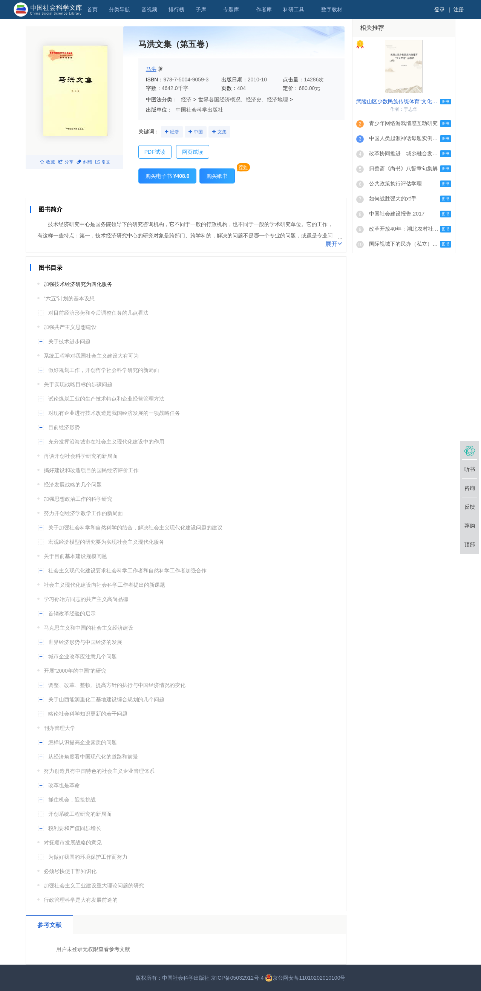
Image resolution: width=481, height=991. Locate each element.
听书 (469, 469)
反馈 (469, 507)
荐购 (243, 167)
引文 (102, 162)
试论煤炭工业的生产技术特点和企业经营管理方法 (106, 399)
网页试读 (192, 152)
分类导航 (119, 9)
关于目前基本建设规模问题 (75, 556)
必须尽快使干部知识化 (70, 871)
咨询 (469, 488)
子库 (201, 9)
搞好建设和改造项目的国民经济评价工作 (91, 470)
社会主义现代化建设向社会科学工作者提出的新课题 (104, 585)
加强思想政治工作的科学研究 (78, 499)
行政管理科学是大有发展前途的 (81, 900)
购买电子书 (168, 176)
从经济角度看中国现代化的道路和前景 (93, 757)
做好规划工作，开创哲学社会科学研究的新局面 (103, 370)
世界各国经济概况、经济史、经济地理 (243, 99)
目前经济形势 (64, 427)
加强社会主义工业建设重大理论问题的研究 (94, 885)
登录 (439, 9)
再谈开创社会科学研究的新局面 (81, 456)
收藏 (47, 162)
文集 (222, 132)
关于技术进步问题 (69, 341)
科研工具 (293, 9)
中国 (198, 132)
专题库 (231, 9)
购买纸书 (217, 176)
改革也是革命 (64, 785)
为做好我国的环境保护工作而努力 (87, 857)
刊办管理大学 (59, 728)
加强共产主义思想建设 (70, 327)
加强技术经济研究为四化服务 (78, 284)
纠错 (84, 162)
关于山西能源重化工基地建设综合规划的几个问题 (106, 699)
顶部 (469, 544)
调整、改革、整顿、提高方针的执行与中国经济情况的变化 (116, 685)
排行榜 (176, 9)
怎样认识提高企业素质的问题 (82, 742)
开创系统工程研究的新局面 (80, 814)
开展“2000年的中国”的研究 (75, 671)
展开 (333, 243)
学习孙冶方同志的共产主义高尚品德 (86, 599)
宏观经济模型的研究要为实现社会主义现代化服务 (106, 542)
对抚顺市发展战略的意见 (73, 843)
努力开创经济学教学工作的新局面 (83, 513)
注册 (458, 9)
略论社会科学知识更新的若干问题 (87, 714)
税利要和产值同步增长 (74, 828)
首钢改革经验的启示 (72, 613)
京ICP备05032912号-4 (237, 978)
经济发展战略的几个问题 (73, 485)
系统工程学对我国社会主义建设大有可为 (91, 356)
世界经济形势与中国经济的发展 (85, 642)
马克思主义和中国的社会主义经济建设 (88, 628)
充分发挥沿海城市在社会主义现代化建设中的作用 (106, 442)
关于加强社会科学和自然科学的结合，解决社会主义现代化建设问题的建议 (135, 528)
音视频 (149, 9)
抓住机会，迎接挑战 (72, 800)
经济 (186, 99)
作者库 (264, 9)
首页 (92, 9)
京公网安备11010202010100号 (305, 978)
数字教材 (331, 9)
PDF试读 (154, 152)
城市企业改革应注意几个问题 (82, 656)
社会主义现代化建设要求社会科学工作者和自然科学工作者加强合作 (127, 570)
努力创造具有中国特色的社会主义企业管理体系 (99, 771)
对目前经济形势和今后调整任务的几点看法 (98, 313)
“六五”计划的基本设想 (69, 298)
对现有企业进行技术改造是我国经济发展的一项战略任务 (114, 413)
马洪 (151, 69)
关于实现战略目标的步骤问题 (78, 384)
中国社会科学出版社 (199, 110)
